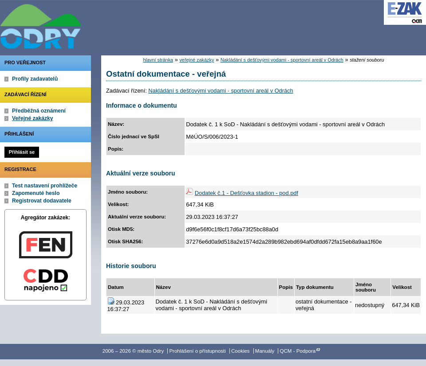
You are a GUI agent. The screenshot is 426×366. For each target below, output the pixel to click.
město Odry (89, 24)
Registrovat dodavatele (41, 201)
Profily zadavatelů (35, 79)
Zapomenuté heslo (35, 193)
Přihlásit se (22, 152)
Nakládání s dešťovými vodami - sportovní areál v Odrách (282, 59)
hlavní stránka (158, 59)
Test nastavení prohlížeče (44, 186)
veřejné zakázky (196, 59)
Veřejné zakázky (32, 118)
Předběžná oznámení (39, 111)
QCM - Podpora (298, 351)
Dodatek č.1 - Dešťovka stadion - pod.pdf (246, 193)
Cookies (240, 351)
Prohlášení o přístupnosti (197, 351)
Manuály (265, 351)
